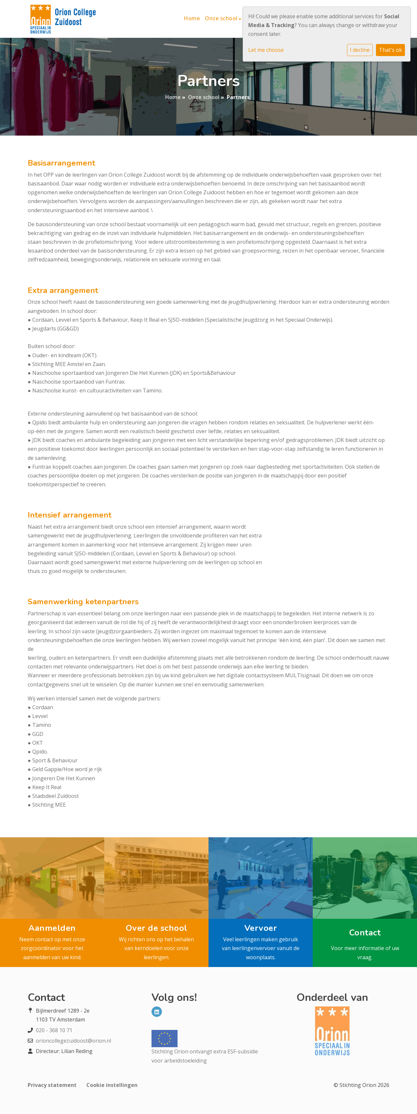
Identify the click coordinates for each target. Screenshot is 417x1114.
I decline (360, 49)
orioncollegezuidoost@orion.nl (73, 1040)
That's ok (390, 49)
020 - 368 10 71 (54, 1030)
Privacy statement (52, 1085)
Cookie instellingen (111, 1085)
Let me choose (266, 49)
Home (192, 18)
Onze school (222, 18)
